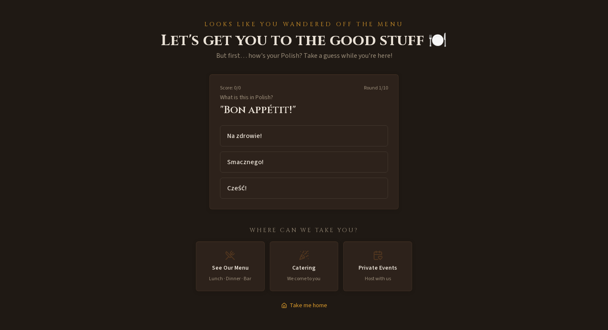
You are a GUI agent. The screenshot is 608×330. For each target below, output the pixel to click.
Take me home (304, 305)
